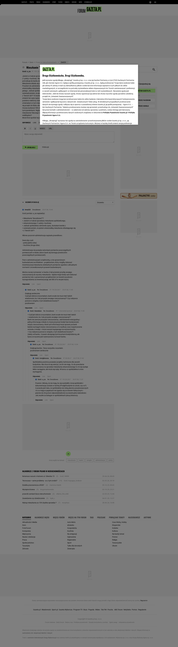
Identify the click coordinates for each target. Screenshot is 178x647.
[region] (89, 94)
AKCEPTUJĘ (127, 120)
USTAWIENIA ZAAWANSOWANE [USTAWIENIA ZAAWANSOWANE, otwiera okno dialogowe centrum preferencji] (58, 120)
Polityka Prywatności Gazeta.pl (115, 113)
